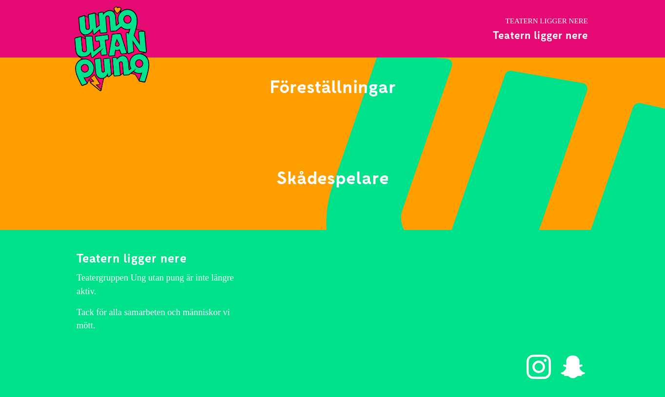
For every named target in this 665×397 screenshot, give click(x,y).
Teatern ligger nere (540, 34)
